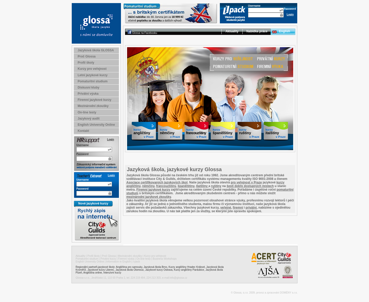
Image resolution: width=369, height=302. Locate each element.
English (284, 31)
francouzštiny (166, 186)
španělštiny (186, 186)
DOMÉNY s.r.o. (289, 292)
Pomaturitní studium (93, 81)
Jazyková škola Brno (155, 267)
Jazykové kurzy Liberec (100, 269)
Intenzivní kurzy (112, 272)
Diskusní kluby (88, 87)
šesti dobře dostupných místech (250, 186)
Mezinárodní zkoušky (93, 106)
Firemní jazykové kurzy (94, 100)
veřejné (225, 207)
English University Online (96, 124)
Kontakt (83, 131)
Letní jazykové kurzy (93, 75)
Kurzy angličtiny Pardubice (189, 269)
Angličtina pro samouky (129, 267)
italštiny (202, 186)
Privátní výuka (88, 93)
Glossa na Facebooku (144, 33)
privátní (251, 207)
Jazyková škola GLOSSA (96, 50)
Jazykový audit (88, 118)
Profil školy (86, 62)
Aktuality (232, 31)
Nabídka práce (257, 31)
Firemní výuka (126, 258)
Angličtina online (92, 272)
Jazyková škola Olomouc (130, 269)
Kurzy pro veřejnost (92, 69)
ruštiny (216, 186)
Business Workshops (165, 258)
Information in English (118, 261)
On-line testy (87, 112)
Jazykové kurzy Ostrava (158, 269)
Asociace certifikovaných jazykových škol (157, 182)
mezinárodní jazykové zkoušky (148, 197)
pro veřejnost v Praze (246, 182)
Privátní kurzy (108, 258)
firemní (238, 207)
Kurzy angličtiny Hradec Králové (187, 267)
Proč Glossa (87, 56)
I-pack (136, 261)
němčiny (148, 186)
